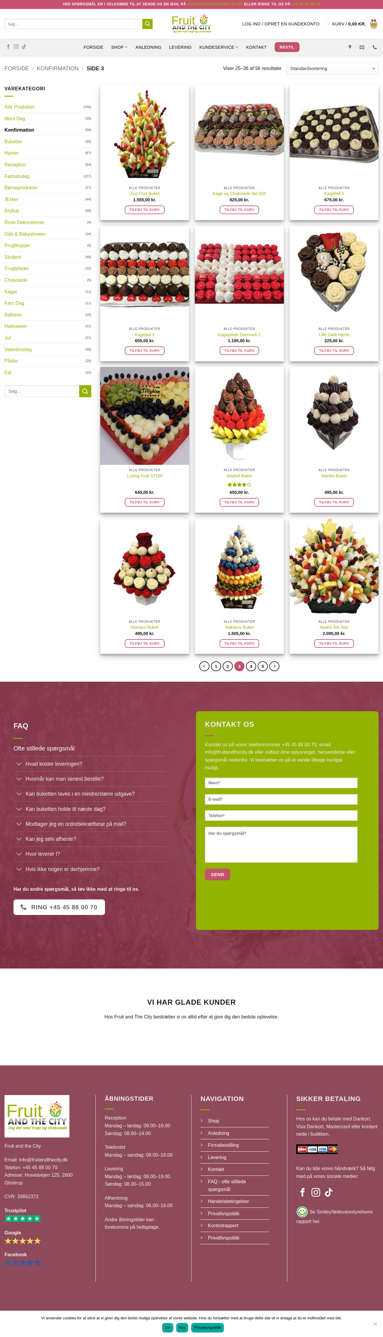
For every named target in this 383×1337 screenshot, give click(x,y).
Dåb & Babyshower (24, 234)
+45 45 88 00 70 (305, 4)
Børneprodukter (21, 187)
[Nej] (375, 1325)
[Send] (147, 24)
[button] (281, 24)
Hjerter (11, 153)
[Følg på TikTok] (24, 47)
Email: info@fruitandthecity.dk (36, 1159)
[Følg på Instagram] (16, 47)
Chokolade (16, 280)
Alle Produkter (19, 106)
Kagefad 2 (334, 193)
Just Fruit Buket (144, 193)
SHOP (119, 47)
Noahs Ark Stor (334, 627)
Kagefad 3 (145, 334)
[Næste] (274, 666)
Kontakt (256, 47)
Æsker (11, 199)
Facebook (15, 1254)
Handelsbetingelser (228, 1201)
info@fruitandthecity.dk (229, 752)
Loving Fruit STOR (144, 475)
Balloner (13, 314)
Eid (7, 372)
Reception (15, 164)
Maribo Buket (334, 475)
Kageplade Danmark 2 (239, 334)
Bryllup (11, 210)
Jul (7, 337)
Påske (11, 360)
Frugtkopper (17, 245)
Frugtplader (16, 268)
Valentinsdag (18, 349)
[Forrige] (204, 666)
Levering (180, 47)
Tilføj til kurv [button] (145, 209)
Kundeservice (219, 47)
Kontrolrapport (223, 1225)
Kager (10, 291)
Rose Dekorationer (24, 222)
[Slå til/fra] (19, 764)
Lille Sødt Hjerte (334, 334)
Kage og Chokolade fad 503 (239, 193)
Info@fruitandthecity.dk (215, 4)
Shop (213, 1120)
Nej (182, 1327)
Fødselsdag (17, 176)
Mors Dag (14, 118)
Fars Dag (14, 303)
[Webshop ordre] (333, 68)
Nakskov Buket (239, 627)
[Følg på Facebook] (8, 47)
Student (12, 257)
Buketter (13, 141)
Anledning (149, 47)
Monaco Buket (144, 627)
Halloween (15, 326)
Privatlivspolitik (223, 1213)
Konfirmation (58, 68)
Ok (167, 1327)
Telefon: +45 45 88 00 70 (30, 1167)
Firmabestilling (223, 1145)
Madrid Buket (239, 475)
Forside (93, 47)
